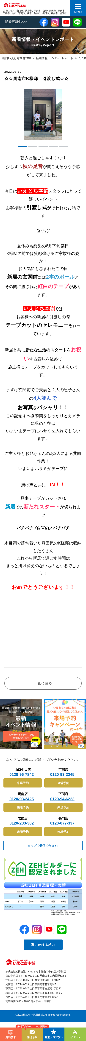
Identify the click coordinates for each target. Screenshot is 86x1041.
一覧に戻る (43, 683)
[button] (22, 146)
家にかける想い (43, 945)
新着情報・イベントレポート (54, 58)
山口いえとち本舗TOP (16, 58)
